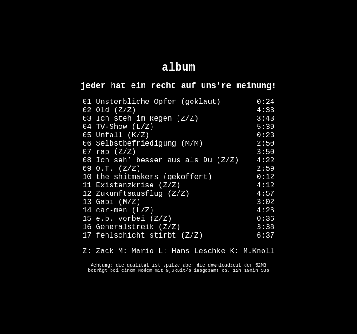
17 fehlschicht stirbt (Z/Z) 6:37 (179, 235)
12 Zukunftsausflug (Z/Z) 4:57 (179, 194)
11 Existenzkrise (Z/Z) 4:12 (179, 185)
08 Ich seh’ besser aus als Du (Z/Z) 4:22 (179, 160)
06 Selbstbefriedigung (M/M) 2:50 (179, 144)
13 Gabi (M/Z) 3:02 (179, 202)
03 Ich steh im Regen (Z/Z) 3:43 (179, 119)
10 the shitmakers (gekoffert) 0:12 (179, 177)
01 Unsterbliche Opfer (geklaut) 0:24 (179, 102)
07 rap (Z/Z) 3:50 (179, 152)
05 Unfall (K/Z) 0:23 (179, 135)
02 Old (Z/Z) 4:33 (179, 110)
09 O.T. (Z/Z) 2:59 (179, 169)
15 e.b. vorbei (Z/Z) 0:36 (179, 219)
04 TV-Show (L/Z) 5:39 (179, 127)
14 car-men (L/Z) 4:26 (179, 210)
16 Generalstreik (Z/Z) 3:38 (179, 227)
